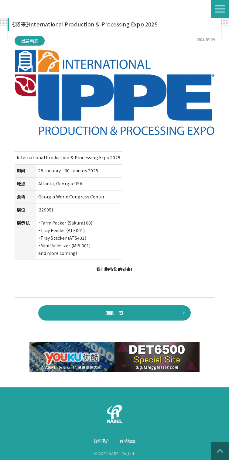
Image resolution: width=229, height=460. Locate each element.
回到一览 (114, 313)
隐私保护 (101, 440)
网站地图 (127, 440)
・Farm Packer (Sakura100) (65, 223)
